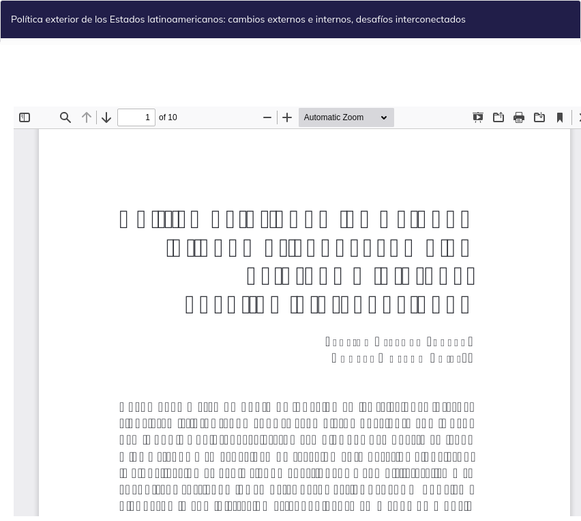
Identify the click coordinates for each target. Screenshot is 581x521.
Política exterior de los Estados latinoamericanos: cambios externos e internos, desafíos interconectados (238, 19)
